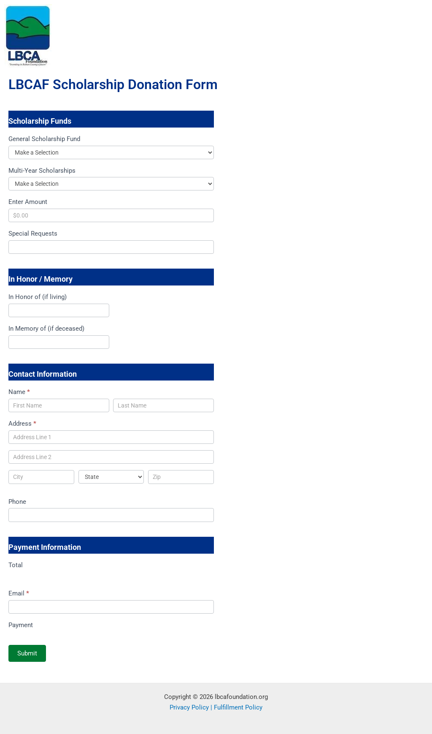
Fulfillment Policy (238, 707)
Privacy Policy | (192, 707)
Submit (27, 653)
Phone (17, 502)
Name (19, 392)
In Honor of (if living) (37, 297)
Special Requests (32, 233)
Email (18, 593)
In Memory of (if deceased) (46, 328)
